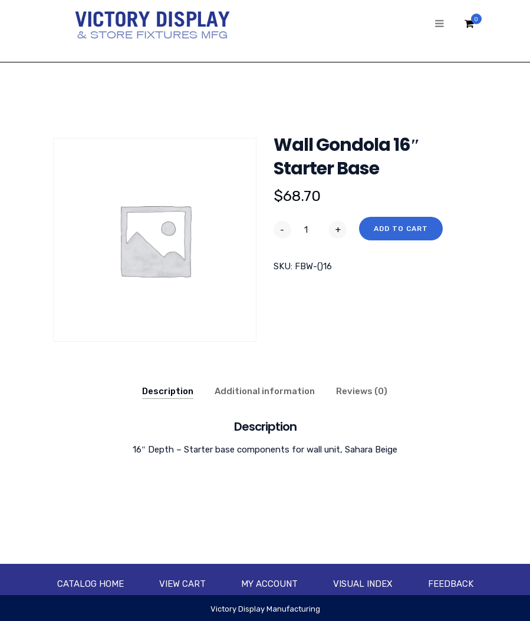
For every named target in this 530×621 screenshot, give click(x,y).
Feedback (450, 584)
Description (167, 391)
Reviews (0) (361, 391)
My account (269, 584)
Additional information (265, 391)
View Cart (182, 584)
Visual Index (363, 584)
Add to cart (401, 228)
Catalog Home (90, 584)
